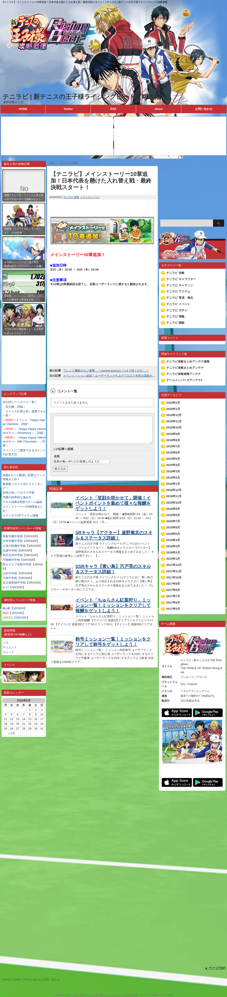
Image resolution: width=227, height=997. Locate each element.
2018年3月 (173, 546)
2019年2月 (173, 477)
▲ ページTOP (214, 968)
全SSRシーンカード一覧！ (20, 402)
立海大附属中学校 (14, 545)
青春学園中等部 (13, 536)
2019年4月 (173, 465)
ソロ (5, 642)
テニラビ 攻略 (175, 273)
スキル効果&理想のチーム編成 (22, 502)
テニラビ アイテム (178, 291)
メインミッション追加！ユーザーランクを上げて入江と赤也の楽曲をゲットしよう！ (118, 375)
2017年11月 (174, 571)
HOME (23, 109)
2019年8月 (173, 440)
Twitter (68, 109)
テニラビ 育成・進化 (179, 297)
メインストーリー (90, 197)
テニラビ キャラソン (179, 285)
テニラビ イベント (178, 304)
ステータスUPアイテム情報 (20, 515)
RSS (113, 109)
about (158, 109)
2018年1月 (173, 558)
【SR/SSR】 (15, 608)
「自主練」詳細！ (14, 406)
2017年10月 (174, 577)
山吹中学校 (10, 573)
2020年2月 (173, 402)
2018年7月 (173, 521)
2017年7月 (173, 596)
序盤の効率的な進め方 (17, 497)
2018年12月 (174, 490)
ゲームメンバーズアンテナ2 (184, 380)
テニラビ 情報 (71, 197)
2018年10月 (174, 502)
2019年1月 (173, 483)
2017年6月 (173, 602)
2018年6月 (173, 527)
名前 (57, 461)
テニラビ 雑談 (175, 322)
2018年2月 (173, 552)
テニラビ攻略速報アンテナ (183, 374)
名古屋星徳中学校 (14, 582)
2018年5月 (173, 533)
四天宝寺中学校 (13, 555)
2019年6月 (173, 452)
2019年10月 (174, 427)
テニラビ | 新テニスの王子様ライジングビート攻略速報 (81, 96)
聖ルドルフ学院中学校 (17, 564)
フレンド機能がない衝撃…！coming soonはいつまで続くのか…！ (106, 370)
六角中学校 (10, 578)
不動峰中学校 (11, 559)
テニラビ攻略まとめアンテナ (185, 367)
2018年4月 (173, 540)
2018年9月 (173, 508)
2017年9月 (173, 583)
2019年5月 (173, 458)
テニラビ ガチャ (176, 310)
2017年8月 (173, 590)
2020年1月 (173, 409)
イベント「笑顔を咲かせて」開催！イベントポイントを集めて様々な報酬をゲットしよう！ (113, 508)
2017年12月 (174, 565)
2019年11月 (174, 421)
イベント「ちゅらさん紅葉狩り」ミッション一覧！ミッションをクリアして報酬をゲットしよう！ (113, 610)
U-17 (6, 587)
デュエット (10, 647)
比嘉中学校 (10, 550)
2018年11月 (174, 496)
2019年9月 (173, 434)
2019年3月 (173, 471)
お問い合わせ (203, 109)
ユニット (8, 652)
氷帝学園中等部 (13, 541)
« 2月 (11, 733)
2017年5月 (173, 608)
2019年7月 (173, 446)
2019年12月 (174, 415)
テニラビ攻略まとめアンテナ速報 (187, 361)
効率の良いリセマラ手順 (18, 492)
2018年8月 (173, 515)
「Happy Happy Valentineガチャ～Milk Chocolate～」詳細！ (24, 441)
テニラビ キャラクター (181, 279)
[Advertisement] (24, 356)
